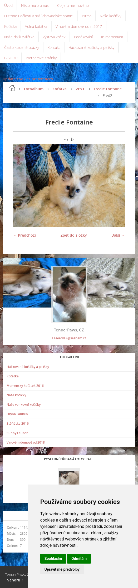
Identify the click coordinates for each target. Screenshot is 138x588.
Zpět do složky (74, 235)
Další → (118, 235)
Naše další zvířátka (19, 36)
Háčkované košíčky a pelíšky (91, 47)
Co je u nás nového (73, 5)
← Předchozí (24, 235)
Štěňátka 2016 (18, 423)
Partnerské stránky (41, 57)
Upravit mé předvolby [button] (62, 569)
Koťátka (10, 26)
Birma (86, 15)
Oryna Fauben (17, 414)
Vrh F (80, 88)
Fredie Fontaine (108, 88)
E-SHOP (10, 57)
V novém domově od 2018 (26, 442)
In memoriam (112, 36)
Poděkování (83, 36)
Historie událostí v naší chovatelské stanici (38, 15)
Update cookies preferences (28, 78)
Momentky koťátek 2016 (25, 385)
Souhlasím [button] (53, 558)
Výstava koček (54, 36)
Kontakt (53, 47)
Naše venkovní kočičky (24, 404)
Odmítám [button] (79, 558)
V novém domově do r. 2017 (79, 26)
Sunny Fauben (17, 433)
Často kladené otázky (21, 47)
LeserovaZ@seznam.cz (69, 338)
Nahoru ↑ (15, 579)
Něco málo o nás (35, 5)
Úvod (8, 5)
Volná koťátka (36, 26)
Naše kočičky (110, 15)
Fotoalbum (33, 88)
